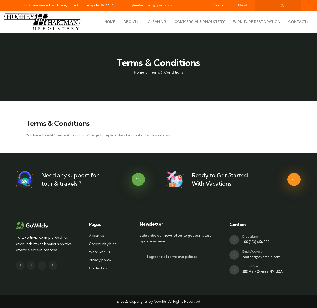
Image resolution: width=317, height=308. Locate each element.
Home (139, 72)
